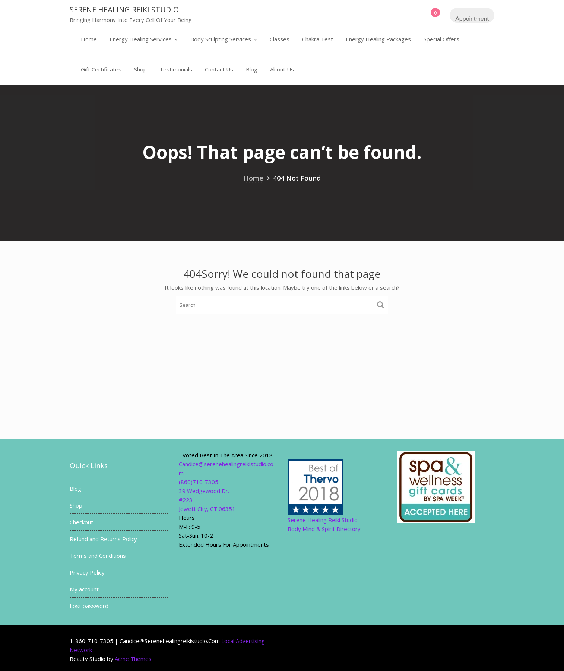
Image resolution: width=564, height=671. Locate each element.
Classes (279, 39)
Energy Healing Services (141, 39)
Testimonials (175, 69)
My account (84, 589)
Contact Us (219, 69)
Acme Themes (133, 658)
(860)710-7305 (198, 482)
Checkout (81, 522)
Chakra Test (317, 39)
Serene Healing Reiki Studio (124, 9)
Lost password (89, 606)
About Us (282, 69)
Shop (140, 69)
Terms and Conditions (98, 555)
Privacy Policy (87, 572)
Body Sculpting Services (220, 39)
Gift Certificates (101, 69)
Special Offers (441, 39)
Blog (251, 69)
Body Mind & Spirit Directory (324, 528)
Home (89, 39)
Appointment (472, 19)
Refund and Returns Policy (103, 539)
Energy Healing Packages (378, 39)
